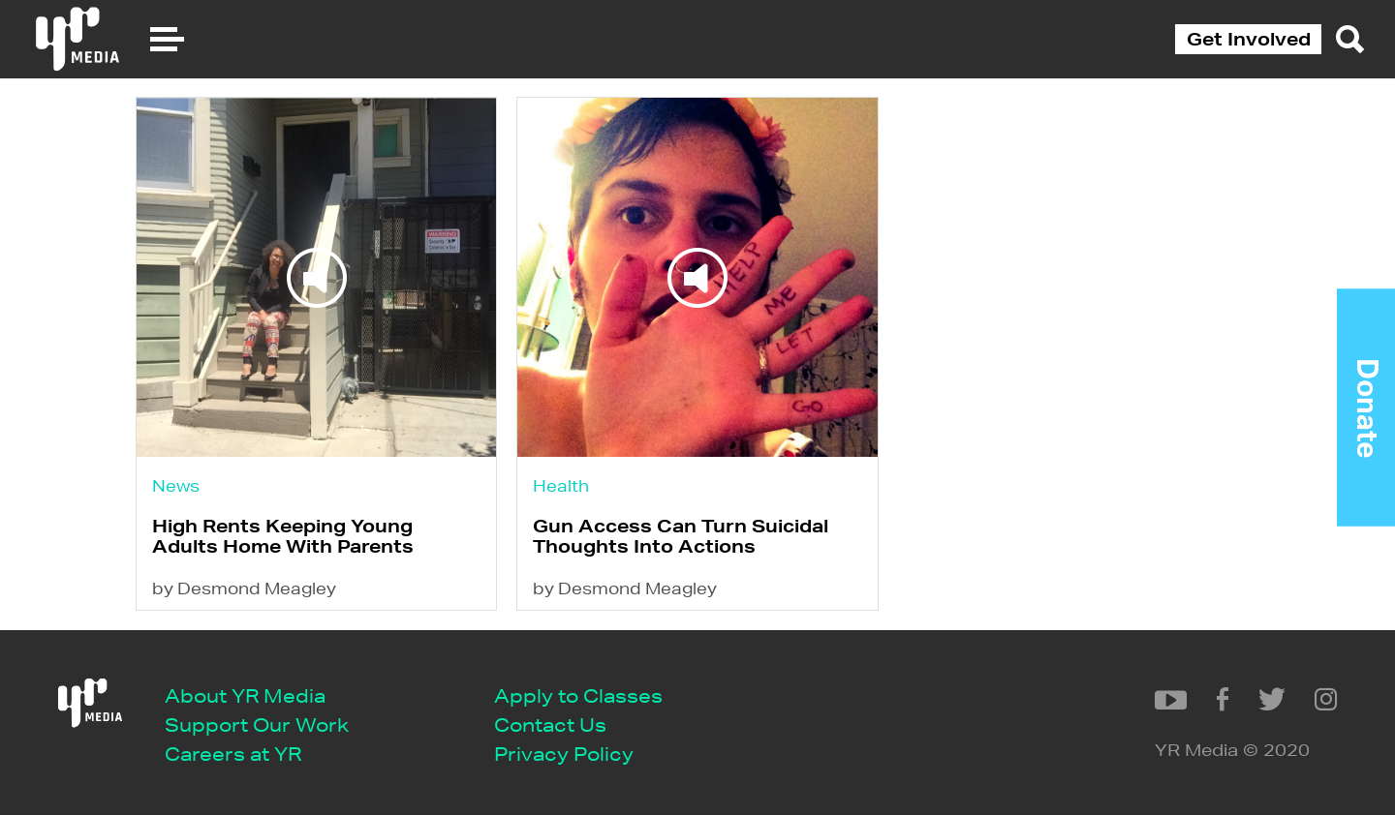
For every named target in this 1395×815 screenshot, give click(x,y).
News (176, 485)
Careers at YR (233, 753)
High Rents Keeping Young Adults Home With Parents (283, 536)
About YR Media (245, 695)
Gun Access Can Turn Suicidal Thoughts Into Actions (680, 536)
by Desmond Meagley (244, 588)
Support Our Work (257, 724)
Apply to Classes (578, 695)
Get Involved (1249, 38)
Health (561, 485)
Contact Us (550, 724)
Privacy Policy (564, 753)
